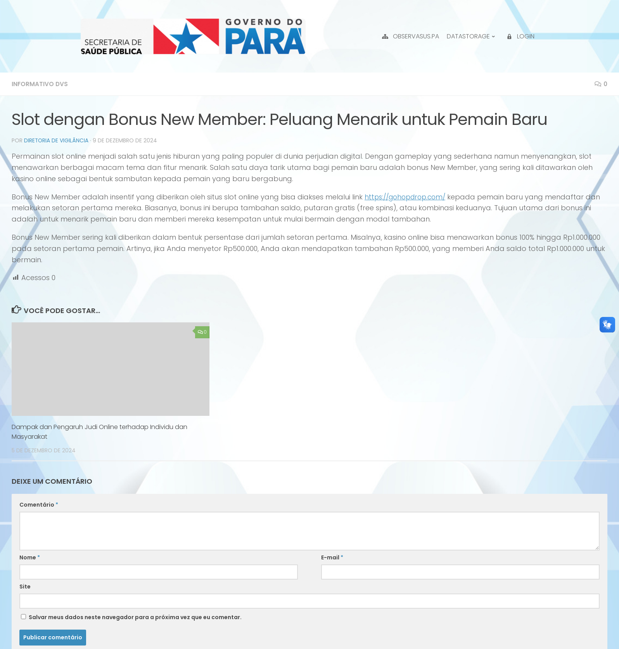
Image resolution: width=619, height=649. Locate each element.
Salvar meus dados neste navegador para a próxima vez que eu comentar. (135, 617)
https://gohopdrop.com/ (408, 196)
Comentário (38, 504)
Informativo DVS (40, 84)
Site (25, 586)
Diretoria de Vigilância (56, 140)
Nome (29, 557)
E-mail (332, 557)
